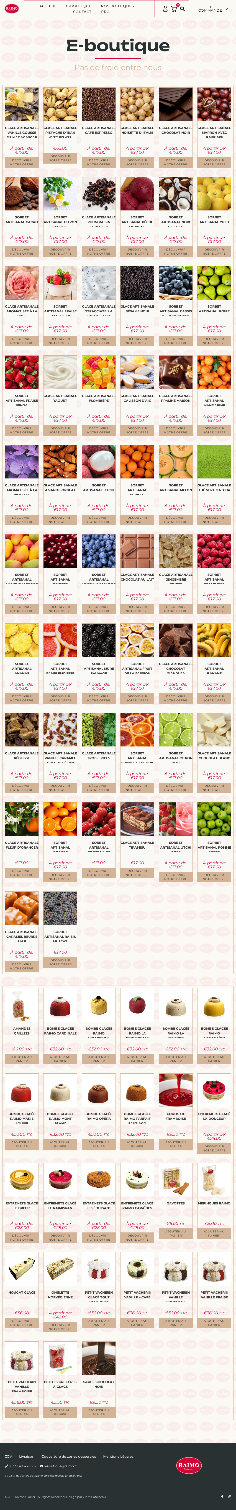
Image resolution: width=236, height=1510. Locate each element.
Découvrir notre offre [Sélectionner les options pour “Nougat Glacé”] (21, 1323)
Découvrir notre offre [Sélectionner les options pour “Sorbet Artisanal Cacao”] (21, 251)
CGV (8, 1456)
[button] (182, 9)
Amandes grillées (22, 1031)
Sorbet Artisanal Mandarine (214, 400)
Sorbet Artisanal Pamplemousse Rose (60, 668)
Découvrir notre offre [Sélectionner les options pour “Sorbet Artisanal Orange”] (60, 877)
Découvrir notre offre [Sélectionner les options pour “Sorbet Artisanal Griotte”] (60, 609)
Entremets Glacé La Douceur (214, 1116)
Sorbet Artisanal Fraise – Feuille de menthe (60, 310)
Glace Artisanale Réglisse (21, 755)
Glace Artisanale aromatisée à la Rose (21, 310)
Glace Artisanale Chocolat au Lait (137, 577)
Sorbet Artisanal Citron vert (175, 757)
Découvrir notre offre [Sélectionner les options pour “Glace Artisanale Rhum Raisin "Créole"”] (98, 251)
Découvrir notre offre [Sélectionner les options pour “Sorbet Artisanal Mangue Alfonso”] (21, 609)
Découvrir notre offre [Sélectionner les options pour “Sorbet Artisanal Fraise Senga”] (21, 430)
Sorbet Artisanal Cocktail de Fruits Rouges (98, 846)
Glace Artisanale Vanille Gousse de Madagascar (21, 132)
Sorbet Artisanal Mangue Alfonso (22, 578)
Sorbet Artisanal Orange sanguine (137, 757)
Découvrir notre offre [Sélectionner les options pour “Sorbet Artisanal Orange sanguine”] (137, 788)
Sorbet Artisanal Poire (214, 308)
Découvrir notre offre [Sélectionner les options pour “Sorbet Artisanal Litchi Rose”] (175, 877)
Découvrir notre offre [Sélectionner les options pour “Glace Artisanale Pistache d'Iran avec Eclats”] (60, 158)
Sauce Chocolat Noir (98, 1384)
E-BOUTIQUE (78, 6)
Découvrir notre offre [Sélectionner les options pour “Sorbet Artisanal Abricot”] (137, 520)
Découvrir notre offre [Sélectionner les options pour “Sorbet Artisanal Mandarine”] (214, 430)
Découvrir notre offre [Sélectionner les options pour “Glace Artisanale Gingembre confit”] (175, 609)
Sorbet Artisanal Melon (176, 487)
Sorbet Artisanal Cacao (21, 219)
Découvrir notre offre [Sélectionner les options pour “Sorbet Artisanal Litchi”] (98, 520)
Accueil (47, 6)
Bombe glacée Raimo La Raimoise (175, 1032)
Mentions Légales (118, 1456)
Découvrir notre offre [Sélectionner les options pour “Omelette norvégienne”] (60, 1327)
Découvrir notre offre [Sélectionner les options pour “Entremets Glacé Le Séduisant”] (98, 1237)
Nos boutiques (117, 6)
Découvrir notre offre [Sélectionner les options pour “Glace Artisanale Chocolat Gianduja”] (175, 698)
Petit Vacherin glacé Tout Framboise (99, 1296)
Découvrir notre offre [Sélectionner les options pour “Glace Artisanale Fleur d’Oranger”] (21, 873)
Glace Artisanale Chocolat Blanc (214, 755)
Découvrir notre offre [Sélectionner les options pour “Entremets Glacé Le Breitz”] (21, 1237)
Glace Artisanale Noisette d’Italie (137, 130)
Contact (82, 11)
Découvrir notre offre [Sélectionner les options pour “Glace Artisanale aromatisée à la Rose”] (21, 341)
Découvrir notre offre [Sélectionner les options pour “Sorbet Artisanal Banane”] (214, 698)
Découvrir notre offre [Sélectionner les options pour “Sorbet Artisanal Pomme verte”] (214, 877)
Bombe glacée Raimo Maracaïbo (214, 1032)
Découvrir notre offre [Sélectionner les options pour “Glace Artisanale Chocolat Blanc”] (214, 788)
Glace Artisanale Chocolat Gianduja (175, 668)
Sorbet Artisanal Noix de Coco (175, 221)
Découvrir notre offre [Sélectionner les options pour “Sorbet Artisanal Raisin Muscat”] (60, 962)
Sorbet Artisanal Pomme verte (214, 846)
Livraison (26, 1456)
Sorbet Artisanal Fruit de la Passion (137, 668)
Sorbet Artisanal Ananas (21, 668)
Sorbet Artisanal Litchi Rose (175, 846)
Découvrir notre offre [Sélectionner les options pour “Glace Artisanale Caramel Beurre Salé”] (21, 966)
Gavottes (176, 1203)
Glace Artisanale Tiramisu (137, 845)
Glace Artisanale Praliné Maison (175, 398)
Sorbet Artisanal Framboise (214, 578)
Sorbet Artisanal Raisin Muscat (60, 936)
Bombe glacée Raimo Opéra (98, 1116)
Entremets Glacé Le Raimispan (60, 1205)
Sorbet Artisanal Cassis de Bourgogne (176, 310)
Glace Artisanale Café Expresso (98, 130)
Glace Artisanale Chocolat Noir (175, 130)
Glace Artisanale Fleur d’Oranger (21, 845)
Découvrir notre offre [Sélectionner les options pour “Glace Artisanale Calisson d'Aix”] (137, 430)
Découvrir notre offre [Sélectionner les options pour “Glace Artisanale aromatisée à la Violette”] (21, 520)
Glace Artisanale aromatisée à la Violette (21, 489)
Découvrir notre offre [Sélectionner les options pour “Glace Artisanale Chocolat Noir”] (175, 162)
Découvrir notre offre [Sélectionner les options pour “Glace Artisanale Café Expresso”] (98, 162)
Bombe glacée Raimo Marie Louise (21, 1118)
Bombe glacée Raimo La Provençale (137, 1032)
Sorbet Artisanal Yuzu (214, 219)
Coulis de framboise (176, 1116)
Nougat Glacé (21, 1292)
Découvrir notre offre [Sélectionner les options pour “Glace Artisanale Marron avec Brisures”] (214, 162)
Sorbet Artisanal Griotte (60, 578)
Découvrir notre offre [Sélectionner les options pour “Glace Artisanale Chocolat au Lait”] (137, 609)
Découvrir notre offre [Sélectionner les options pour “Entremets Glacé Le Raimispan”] (60, 1237)
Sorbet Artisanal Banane (214, 668)
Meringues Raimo (214, 1203)
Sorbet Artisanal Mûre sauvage (99, 668)
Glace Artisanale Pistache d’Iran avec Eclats (60, 132)
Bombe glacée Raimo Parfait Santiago (137, 1118)
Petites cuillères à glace (60, 1384)
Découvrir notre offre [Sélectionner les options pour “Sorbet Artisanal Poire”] (214, 341)
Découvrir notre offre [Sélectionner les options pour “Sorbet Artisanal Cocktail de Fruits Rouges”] (98, 873)
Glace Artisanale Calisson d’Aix (137, 398)
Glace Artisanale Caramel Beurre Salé (21, 936)
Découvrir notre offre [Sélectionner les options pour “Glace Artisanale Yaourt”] (60, 430)
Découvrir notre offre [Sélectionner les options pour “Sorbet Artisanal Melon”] (175, 520)
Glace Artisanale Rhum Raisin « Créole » (98, 221)
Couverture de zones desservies (68, 1456)
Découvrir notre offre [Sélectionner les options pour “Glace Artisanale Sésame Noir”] (137, 341)
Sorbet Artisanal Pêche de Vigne (137, 221)
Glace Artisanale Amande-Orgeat (60, 487)
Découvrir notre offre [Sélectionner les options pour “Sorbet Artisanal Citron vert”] (175, 788)
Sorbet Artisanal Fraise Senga (22, 400)
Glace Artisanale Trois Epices (98, 755)
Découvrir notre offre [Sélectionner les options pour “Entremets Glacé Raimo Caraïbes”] (137, 1237)
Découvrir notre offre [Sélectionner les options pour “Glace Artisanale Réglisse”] (21, 788)
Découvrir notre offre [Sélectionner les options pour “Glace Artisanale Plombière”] (98, 430)
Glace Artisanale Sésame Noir (137, 308)
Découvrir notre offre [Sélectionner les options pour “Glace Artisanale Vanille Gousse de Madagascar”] (21, 162)
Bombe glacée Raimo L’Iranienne (98, 1032)
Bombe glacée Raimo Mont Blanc (60, 1118)
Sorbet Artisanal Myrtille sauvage (98, 578)
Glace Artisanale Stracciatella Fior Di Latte (98, 310)
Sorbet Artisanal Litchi (98, 487)
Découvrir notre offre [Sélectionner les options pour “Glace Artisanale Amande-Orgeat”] (60, 520)
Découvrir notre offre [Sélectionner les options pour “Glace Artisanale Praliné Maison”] (175, 430)
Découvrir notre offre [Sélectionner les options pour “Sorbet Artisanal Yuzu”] (214, 251)
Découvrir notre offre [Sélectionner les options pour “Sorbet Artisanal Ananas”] (21, 698)
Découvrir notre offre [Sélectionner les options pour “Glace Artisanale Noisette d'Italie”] (137, 162)
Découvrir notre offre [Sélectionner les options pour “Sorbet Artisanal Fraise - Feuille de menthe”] (60, 341)
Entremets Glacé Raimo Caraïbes (137, 1205)
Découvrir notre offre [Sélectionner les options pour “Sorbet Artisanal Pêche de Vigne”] (137, 251)
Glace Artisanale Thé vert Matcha (214, 487)
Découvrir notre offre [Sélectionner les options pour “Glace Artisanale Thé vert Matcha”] (214, 520)
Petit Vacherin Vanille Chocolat (176, 1296)
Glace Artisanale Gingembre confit (175, 578)
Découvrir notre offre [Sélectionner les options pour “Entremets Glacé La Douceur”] (214, 1148)
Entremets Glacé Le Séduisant (99, 1205)
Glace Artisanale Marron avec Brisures (214, 132)
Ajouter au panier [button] (21, 1059)
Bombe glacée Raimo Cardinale (60, 1031)
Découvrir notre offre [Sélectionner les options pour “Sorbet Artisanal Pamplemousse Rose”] (60, 698)
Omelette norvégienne (60, 1294)
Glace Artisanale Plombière (98, 398)
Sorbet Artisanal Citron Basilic (60, 221)
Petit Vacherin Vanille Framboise (22, 1386)
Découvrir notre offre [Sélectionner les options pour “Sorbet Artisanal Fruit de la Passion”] (137, 698)
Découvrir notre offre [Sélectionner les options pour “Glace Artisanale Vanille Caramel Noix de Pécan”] (60, 788)
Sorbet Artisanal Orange (60, 846)
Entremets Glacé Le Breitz (22, 1205)
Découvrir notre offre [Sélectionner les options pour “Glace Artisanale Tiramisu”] (137, 873)
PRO (105, 11)
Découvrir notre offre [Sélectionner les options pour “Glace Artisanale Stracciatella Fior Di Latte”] (98, 341)
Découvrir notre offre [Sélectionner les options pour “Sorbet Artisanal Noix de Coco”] (175, 251)
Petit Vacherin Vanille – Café (137, 1294)
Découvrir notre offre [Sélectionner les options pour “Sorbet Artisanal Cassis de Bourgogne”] (175, 341)
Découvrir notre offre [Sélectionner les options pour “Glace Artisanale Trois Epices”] (98, 788)
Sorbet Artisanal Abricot (137, 489)
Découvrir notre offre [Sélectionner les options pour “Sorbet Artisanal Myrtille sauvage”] (98, 609)
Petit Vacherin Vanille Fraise (214, 1294)
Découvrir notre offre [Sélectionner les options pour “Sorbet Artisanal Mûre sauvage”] (98, 698)
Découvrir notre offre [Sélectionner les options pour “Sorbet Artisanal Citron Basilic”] (60, 251)
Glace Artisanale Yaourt (60, 398)
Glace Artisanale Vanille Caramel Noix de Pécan (60, 757)
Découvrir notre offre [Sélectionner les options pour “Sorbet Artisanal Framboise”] (214, 609)
